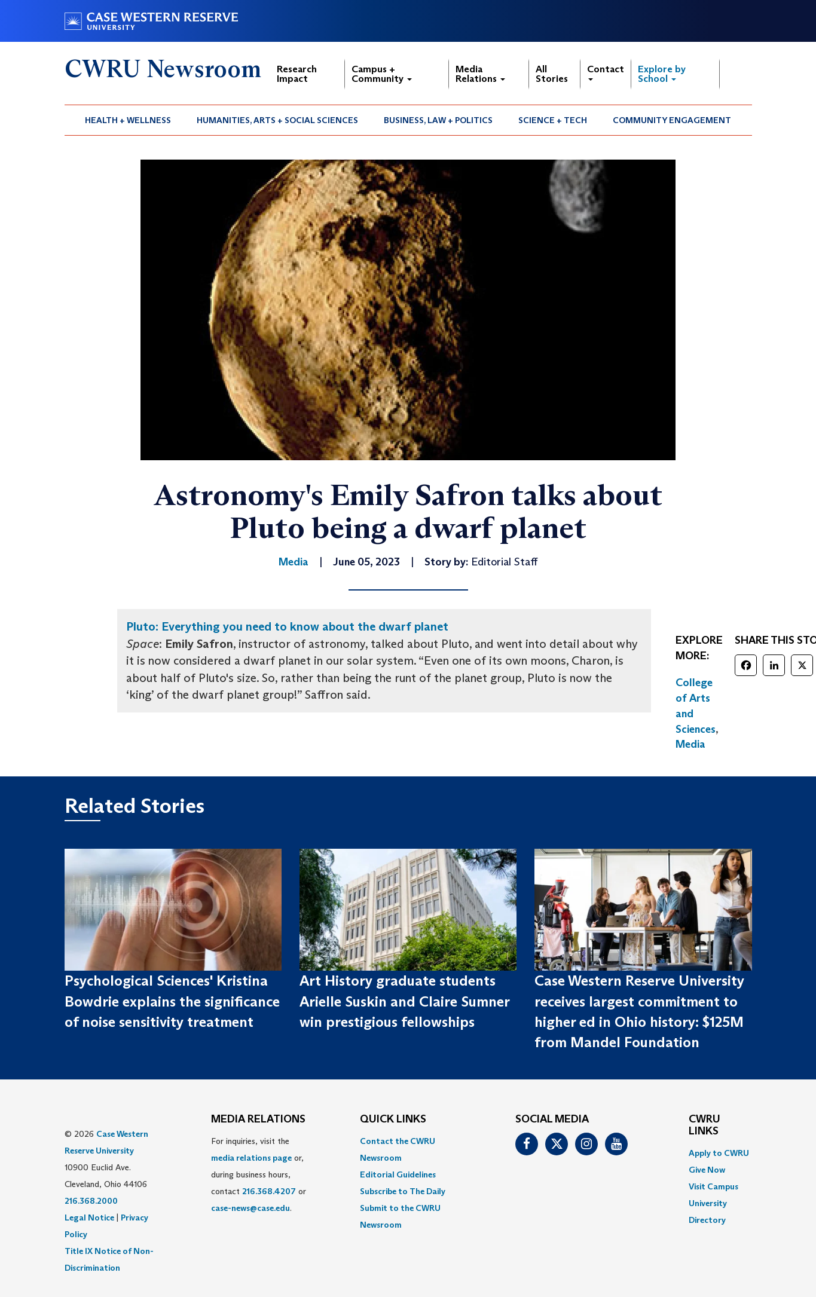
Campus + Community (382, 73)
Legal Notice (89, 1217)
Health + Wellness (128, 120)
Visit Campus (713, 1186)
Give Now (707, 1169)
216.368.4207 (269, 1191)
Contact (605, 72)
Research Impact (297, 73)
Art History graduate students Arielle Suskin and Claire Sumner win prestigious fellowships (404, 1001)
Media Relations (480, 73)
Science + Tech (552, 120)
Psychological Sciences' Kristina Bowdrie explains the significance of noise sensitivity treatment (172, 1001)
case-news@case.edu (250, 1208)
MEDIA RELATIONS (258, 1119)
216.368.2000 (91, 1200)
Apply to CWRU (719, 1153)
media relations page (251, 1157)
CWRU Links (704, 1125)
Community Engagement (672, 120)
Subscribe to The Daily (402, 1191)
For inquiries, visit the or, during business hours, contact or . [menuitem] (258, 1174)
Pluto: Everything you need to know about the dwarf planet (287, 626)
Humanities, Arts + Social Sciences (277, 120)
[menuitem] (128, 120)
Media (690, 744)
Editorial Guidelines (398, 1174)
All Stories (552, 73)
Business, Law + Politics (438, 120)
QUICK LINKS (393, 1119)
